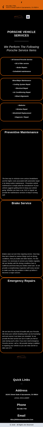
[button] (28, 17)
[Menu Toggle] (21, 384)
